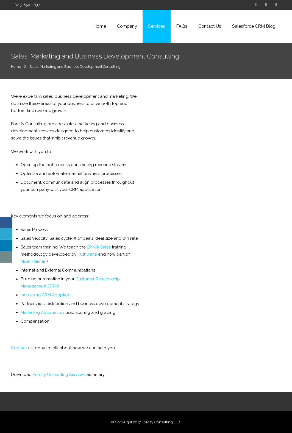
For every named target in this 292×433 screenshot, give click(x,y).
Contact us (21, 347)
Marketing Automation (42, 312)
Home (16, 67)
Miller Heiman (33, 261)
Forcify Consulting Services (59, 374)
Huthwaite (87, 254)
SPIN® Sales (99, 247)
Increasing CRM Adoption (45, 294)
